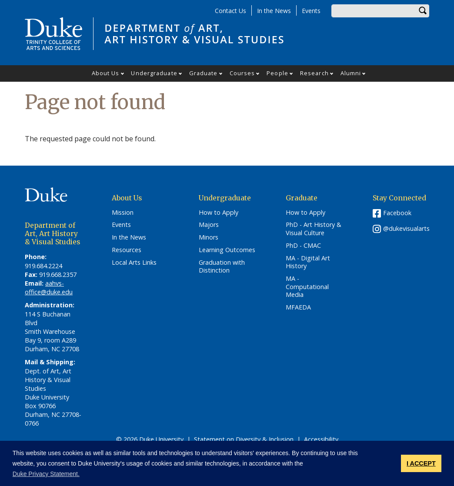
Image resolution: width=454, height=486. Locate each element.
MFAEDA (298, 307)
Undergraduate (154, 73)
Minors (208, 237)
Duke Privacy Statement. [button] (46, 473)
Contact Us (230, 11)
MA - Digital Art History (308, 262)
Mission (123, 212)
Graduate (203, 73)
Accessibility (321, 439)
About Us (106, 73)
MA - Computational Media (307, 287)
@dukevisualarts (406, 228)
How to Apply (218, 212)
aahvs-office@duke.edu (49, 287)
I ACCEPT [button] (421, 463)
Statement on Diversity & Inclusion (244, 439)
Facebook (397, 213)
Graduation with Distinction (222, 267)
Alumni (350, 73)
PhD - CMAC (303, 246)
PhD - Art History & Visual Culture (313, 229)
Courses (242, 73)
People (277, 73)
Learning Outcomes (227, 250)
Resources (126, 250)
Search (422, 10)
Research (314, 73)
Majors (209, 225)
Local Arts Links (134, 262)
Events (311, 11)
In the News (274, 11)
